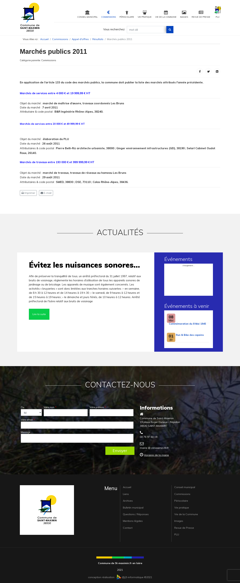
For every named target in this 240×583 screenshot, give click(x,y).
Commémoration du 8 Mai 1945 (187, 323)
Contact (127, 527)
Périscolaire (126, 14)
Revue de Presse (201, 14)
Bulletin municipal (133, 507)
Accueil (127, 487)
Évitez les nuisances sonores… (84, 265)
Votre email (28, 419)
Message (25, 432)
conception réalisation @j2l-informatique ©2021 (120, 577)
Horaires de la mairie (156, 455)
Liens (126, 494)
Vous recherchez (114, 29)
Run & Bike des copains (190, 334)
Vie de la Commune (165, 14)
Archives (128, 500)
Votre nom (50, 407)
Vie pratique (145, 14)
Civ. (23, 407)
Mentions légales (133, 521)
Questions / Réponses (136, 514)
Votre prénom (98, 407)
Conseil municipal (87, 14)
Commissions (108, 14)
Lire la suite (39, 314)
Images (184, 14)
